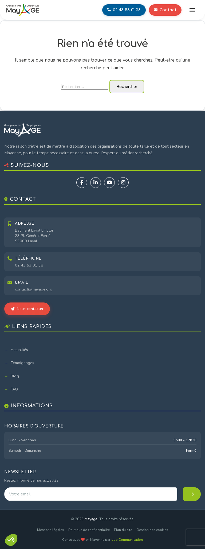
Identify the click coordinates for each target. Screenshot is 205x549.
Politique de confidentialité (89, 529)
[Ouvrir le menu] (192, 10)
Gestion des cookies (152, 529)
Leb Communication (127, 539)
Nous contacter (27, 308)
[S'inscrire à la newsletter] (192, 494)
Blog (15, 376)
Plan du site (123, 529)
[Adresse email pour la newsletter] (90, 494)
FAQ (14, 389)
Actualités (19, 349)
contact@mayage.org (33, 289)
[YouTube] (109, 182)
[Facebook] (81, 182)
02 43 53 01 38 (29, 265)
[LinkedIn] (95, 182)
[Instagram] (123, 182)
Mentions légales (50, 529)
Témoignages (22, 362)
